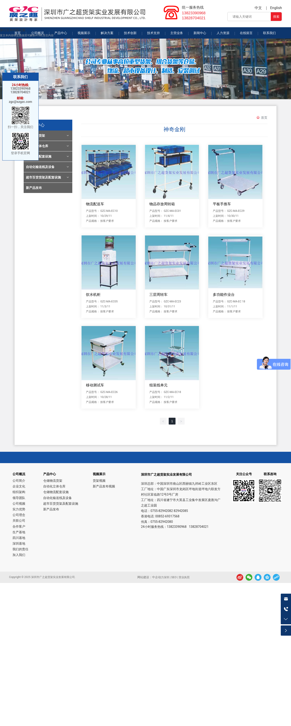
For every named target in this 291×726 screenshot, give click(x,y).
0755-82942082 (162, 511)
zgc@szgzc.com (20, 102)
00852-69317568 (167, 516)
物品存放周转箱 (162, 204)
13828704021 (194, 18)
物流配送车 (95, 204)
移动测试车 (95, 385)
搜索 (276, 16)
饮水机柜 (93, 294)
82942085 (181, 511)
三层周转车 (158, 294)
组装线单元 (158, 385)
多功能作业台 (224, 294)
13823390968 (194, 13)
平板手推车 (222, 204)
